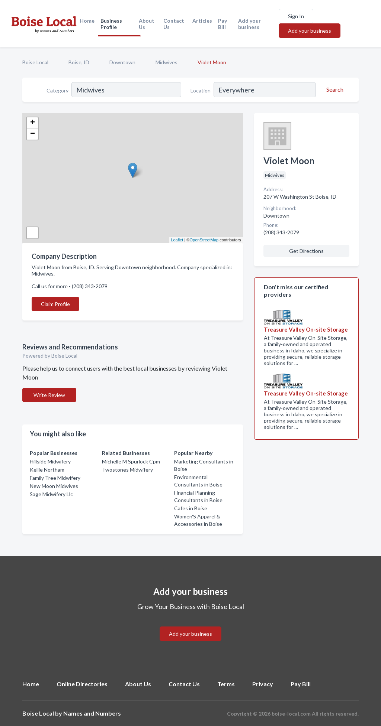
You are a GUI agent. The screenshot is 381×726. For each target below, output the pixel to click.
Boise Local (35, 62)
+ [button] (32, 122)
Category (57, 90)
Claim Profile (55, 304)
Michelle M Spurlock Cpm (131, 461)
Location (200, 90)
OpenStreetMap (203, 240)
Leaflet (177, 240)
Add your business (249, 23)
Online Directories (82, 683)
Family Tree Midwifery (55, 478)
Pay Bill (222, 23)
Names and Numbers (92, 713)
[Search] (333, 89)
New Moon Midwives (54, 486)
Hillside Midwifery (50, 461)
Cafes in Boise (190, 508)
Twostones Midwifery (127, 469)
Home (87, 20)
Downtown (122, 62)
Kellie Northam (47, 469)
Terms (226, 683)
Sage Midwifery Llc (51, 494)
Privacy (262, 683)
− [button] (32, 134)
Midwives (166, 62)
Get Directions (306, 251)
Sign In (296, 16)
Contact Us (173, 23)
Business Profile (111, 23)
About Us (146, 23)
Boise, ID (78, 62)
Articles (202, 20)
